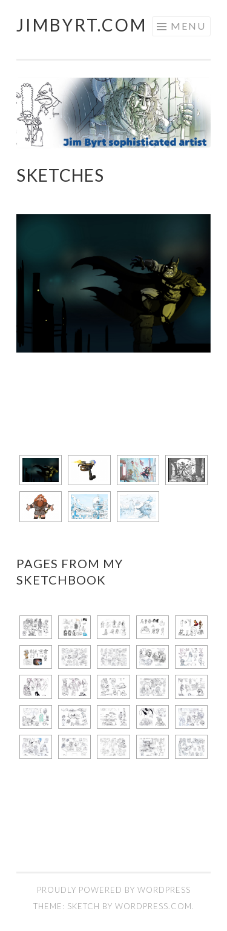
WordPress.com (153, 906)
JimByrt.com (81, 25)
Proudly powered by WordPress (114, 890)
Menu (188, 25)
